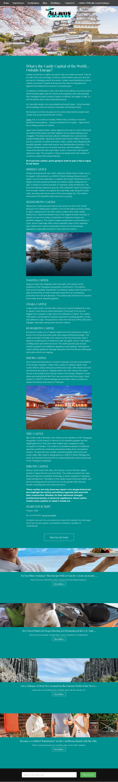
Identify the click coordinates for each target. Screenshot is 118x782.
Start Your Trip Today (59, 537)
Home (6, 3)
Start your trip (88, 775)
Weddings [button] (56, 3)
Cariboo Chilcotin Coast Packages (93, 3)
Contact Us (70, 3)
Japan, (29, 119)
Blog (45, 3)
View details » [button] (59, 584)
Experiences (18, 3)
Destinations (33, 3)
